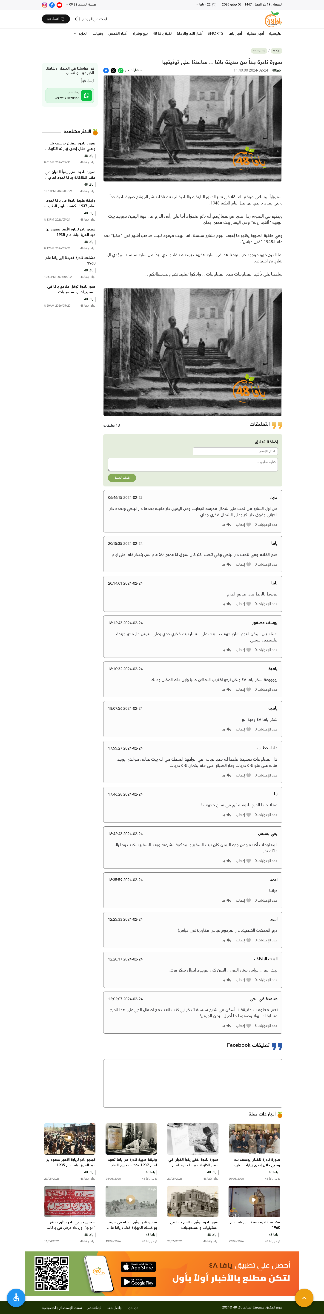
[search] (91, 19)
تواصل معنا (115, 1308)
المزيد (82, 34)
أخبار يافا (235, 34)
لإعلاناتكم (94, 1308)
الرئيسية (275, 34)
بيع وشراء (140, 34)
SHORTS (216, 34)
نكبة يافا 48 (162, 34)
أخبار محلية (255, 34)
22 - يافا (207, 4)
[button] (244, 525)
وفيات (98, 34)
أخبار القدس (117, 34)
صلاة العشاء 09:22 (82, 4)
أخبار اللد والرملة (190, 34)
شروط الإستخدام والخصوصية (62, 1308)
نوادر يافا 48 (259, 50)
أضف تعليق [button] (122, 477)
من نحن (133, 1308)
